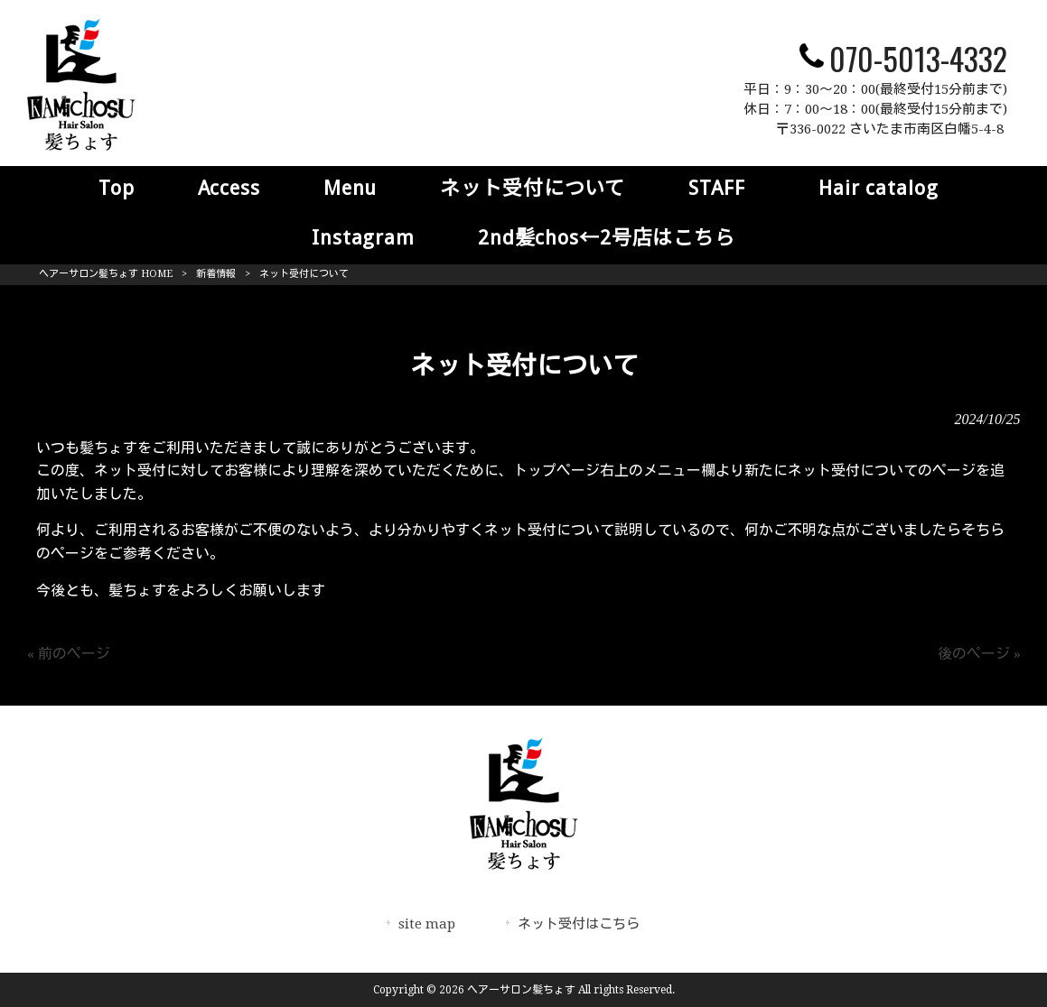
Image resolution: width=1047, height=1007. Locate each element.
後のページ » (979, 653)
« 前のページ (68, 653)
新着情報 (216, 274)
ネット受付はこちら (579, 924)
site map (426, 924)
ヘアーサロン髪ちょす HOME (106, 274)
